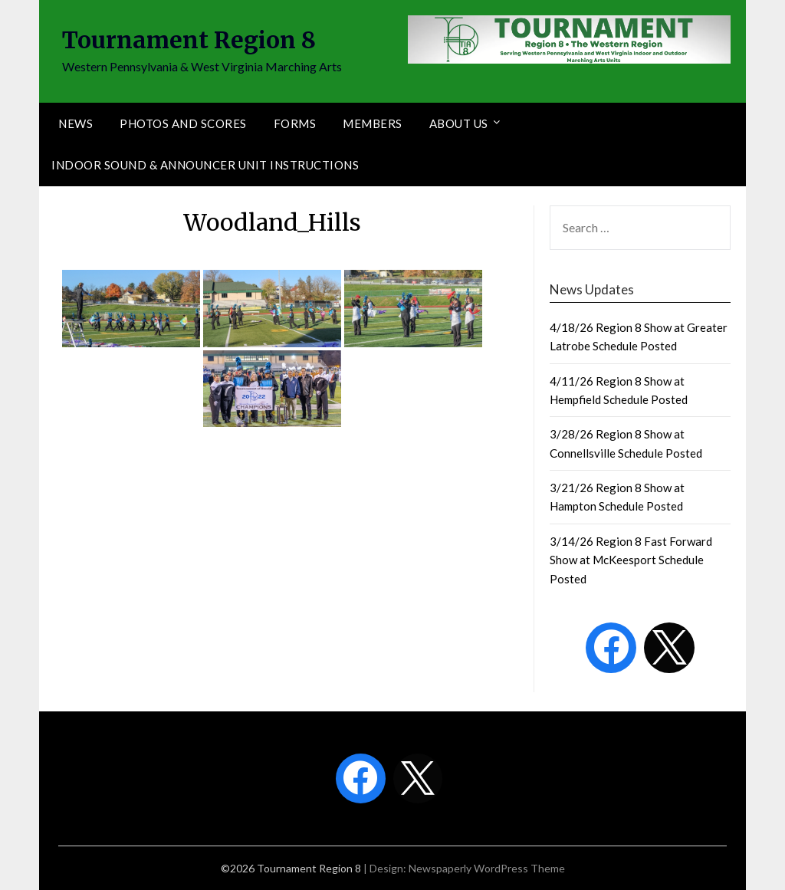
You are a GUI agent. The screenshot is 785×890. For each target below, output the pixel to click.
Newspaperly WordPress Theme (487, 868)
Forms (295, 123)
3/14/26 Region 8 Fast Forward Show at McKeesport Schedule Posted (631, 560)
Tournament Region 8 (189, 39)
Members (372, 123)
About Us (458, 123)
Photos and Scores (183, 123)
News (75, 123)
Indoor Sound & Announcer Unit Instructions (205, 165)
